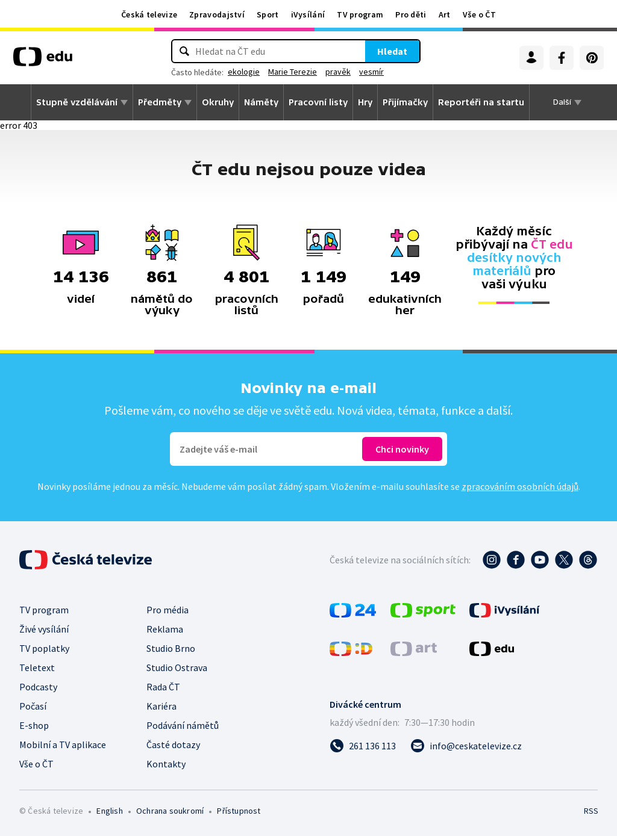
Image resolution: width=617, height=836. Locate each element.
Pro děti (410, 14)
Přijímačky (405, 102)
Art (445, 14)
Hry (365, 102)
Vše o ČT (479, 14)
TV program (360, 14)
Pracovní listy (318, 102)
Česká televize (149, 14)
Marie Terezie (292, 71)
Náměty (261, 102)
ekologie (244, 71)
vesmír (371, 71)
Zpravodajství (217, 14)
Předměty (159, 102)
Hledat (392, 51)
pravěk (338, 71)
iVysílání (308, 14)
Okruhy (218, 102)
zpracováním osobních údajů (520, 486)
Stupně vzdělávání (76, 102)
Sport (268, 14)
